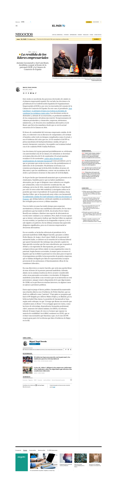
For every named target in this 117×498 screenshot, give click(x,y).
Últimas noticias (97, 34)
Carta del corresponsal (57, 34)
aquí (54, 387)
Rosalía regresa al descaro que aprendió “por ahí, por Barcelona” (91, 168)
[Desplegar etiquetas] (71, 380)
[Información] (36, 52)
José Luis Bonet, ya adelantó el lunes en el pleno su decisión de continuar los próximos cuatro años (47, 110)
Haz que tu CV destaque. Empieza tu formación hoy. (95, 465)
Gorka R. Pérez (37, 361)
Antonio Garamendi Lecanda (58, 380)
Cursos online (32, 450)
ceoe (29, 52)
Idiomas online (41, 450)
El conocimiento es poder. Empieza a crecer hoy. (42, 470)
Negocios (24, 34)
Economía (25, 380)
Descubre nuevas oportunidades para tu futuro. (79, 465)
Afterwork (66, 34)
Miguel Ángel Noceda (30, 87)
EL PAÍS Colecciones (52, 450)
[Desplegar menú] (16, 26)
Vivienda (91, 34)
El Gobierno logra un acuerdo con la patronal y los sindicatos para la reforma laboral (52, 358)
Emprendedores (73, 34)
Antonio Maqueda (44, 361)
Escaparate (18, 450)
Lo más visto (85, 188)
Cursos (25, 450)
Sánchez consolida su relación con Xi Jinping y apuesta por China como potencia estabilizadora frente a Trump (92, 220)
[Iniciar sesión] (97, 22)
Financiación (85, 34)
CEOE (35, 380)
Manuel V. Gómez (37, 373)
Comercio (40, 380)
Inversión (80, 34)
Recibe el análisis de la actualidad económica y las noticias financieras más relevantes (44, 349)
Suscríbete (96, 39)
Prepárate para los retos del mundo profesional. (66, 465)
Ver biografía (34, 343)
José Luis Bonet (47, 380)
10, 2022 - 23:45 (27, 89)
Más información (27, 387)
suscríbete (88, 22)
